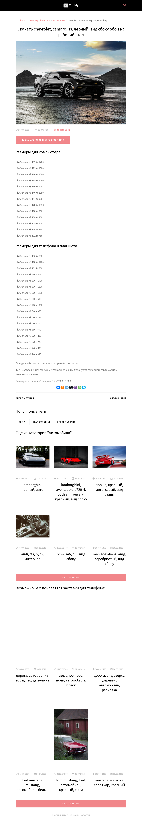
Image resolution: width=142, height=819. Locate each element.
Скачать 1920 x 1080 (30, 168)
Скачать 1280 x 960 (29, 211)
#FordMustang (66, 421)
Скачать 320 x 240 (29, 341)
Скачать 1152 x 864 (29, 229)
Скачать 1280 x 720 (29, 223)
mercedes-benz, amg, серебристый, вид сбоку (109, 558)
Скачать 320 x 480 (29, 335)
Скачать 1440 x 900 (29, 198)
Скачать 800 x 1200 (29, 286)
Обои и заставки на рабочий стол (34, 20)
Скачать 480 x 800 (29, 323)
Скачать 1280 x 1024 (30, 204)
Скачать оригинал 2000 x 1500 (43, 139)
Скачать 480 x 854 (29, 317)
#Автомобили (62, 129)
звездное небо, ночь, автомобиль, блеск (71, 680)
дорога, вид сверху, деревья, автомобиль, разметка (109, 682)
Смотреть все (71, 577)
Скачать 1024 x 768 (29, 235)
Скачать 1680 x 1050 (30, 180)
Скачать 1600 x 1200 (30, 174)
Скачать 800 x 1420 (29, 280)
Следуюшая (118, 398)
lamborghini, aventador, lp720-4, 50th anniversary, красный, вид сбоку (71, 491)
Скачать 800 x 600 (29, 298)
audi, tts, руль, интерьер (32, 556)
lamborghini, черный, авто (32, 487)
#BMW (22, 421)
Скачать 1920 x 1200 (30, 161)
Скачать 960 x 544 (29, 274)
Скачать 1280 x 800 (29, 217)
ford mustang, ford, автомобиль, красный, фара (71, 785)
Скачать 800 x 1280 (29, 292)
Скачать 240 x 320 (29, 354)
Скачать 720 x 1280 (29, 304)
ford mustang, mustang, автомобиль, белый (33, 785)
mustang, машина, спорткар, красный (109, 782)
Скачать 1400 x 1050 (30, 192)
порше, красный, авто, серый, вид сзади (109, 489)
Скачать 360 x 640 (29, 329)
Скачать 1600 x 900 (29, 186)
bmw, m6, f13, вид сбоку (71, 556)
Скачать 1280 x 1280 (30, 262)
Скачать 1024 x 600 (29, 268)
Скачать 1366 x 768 (29, 255)
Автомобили (59, 20)
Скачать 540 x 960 (29, 311)
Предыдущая (25, 398)
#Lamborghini (41, 421)
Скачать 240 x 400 (29, 347)
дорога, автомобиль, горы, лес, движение (32, 677)
